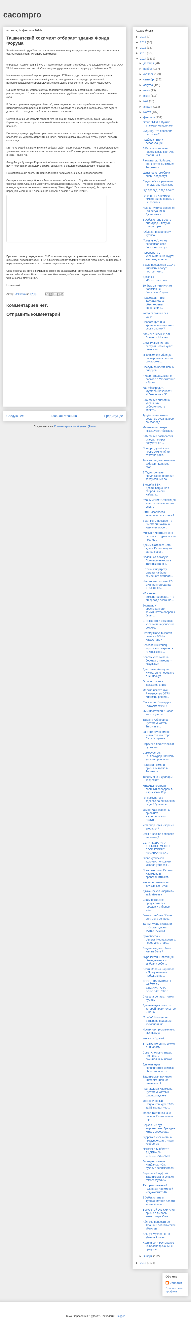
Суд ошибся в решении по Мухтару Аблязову (158, 183)
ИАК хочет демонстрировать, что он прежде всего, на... (158, 597)
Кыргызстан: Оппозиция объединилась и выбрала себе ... (158, 960)
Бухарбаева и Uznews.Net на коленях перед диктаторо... (159, 939)
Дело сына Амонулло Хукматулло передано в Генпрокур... (158, 673)
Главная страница (64, 416)
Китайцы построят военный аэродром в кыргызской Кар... (157, 789)
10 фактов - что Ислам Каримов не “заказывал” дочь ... (157, 289)
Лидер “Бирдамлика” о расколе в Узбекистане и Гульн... (159, 379)
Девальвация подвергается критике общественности (158, 1068)
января (148, 1256)
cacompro (22, 14)
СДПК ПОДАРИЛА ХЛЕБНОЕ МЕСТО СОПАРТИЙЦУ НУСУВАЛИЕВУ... (156, 847)
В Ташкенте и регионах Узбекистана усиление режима (158, 624)
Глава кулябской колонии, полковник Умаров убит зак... (157, 861)
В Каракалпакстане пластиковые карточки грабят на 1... (158, 152)
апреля (148, 106)
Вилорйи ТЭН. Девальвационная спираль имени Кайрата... (156, 489)
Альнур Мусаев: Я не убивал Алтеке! (156, 1235)
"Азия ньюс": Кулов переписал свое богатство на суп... (156, 244)
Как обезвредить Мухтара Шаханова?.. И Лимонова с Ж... (158, 391)
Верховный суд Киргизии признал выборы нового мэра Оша (159, 1213)
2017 (143, 42)
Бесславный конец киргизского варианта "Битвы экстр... (158, 648)
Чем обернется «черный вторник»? (158, 827)
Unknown (176, 1282)
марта (147, 112)
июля (147, 90)
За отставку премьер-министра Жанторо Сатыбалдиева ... (157, 735)
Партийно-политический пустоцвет (158, 745)
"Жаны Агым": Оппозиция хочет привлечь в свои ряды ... (159, 503)
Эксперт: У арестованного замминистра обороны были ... (159, 610)
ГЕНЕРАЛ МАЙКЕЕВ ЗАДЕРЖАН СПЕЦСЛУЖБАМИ (156, 1153)
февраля (149, 117)
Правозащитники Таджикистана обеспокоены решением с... (154, 302)
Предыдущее (113, 416)
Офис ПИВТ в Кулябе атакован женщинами (158, 124)
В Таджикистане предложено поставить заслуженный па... (159, 476)
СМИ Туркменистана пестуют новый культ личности (157, 346)
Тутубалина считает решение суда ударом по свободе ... (158, 419)
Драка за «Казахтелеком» (155, 278)
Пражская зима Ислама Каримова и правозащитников (158, 874)
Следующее (15, 416)
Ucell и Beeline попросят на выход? (158, 835)
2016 (143, 47)
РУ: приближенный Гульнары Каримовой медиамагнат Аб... (158, 1189)
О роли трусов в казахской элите (155, 683)
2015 (143, 53)
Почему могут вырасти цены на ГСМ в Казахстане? (157, 636)
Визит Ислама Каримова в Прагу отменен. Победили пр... (158, 972)
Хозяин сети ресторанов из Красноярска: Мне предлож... (158, 1246)
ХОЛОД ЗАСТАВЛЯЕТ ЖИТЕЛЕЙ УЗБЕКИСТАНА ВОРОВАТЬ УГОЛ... (157, 986)
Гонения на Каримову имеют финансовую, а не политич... (158, 199)
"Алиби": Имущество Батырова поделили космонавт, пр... (157, 1021)
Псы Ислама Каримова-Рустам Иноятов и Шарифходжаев (158, 1092)
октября (148, 74)
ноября (148, 68)
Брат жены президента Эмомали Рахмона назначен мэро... (157, 524)
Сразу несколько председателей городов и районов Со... (156, 904)
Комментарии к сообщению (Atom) (75, 426)
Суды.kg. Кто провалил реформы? (157, 132)
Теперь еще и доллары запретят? (157, 778)
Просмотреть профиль (174, 1290)
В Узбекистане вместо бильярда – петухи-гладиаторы (157, 223)
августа (148, 85)
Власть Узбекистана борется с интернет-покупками (157, 660)
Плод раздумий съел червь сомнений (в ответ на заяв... (156, 452)
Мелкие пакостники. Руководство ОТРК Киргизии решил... (156, 693)
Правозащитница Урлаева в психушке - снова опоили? (158, 325)
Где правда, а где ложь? (158, 190)
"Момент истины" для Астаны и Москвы (157, 335)
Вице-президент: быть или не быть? (157, 950)
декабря (149, 63)
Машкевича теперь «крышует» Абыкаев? (158, 429)
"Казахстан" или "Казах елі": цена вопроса (157, 917)
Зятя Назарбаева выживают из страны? (158, 513)
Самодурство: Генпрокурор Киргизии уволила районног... (158, 756)
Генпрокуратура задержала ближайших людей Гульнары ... (159, 801)
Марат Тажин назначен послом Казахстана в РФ (158, 1116)
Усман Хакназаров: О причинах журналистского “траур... (156, 814)
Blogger (120, 1315)
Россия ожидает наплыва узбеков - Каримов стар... (159, 464)
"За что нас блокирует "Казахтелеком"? (157, 704)
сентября (149, 79)
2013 (143, 1262)
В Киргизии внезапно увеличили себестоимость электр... (156, 404)
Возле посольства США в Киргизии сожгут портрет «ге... (159, 268)
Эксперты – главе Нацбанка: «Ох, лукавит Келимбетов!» (158, 1165)
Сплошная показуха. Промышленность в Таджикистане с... (157, 560)
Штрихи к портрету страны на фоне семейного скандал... (158, 572)
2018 (143, 36)
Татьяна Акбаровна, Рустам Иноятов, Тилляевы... (156, 723)
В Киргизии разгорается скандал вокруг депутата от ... (158, 439)
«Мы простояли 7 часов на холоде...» (158, 712)
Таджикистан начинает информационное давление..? (157, 1080)
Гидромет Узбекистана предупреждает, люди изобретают (158, 1140)
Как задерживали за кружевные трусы (156, 884)
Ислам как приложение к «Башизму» (158, 1031)
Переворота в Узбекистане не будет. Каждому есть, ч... (158, 256)
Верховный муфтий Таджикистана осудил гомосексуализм (158, 1177)
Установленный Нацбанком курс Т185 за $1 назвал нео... (158, 1104)
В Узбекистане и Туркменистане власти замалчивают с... (159, 1201)
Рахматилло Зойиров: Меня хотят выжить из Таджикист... (158, 164)
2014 (143, 58)
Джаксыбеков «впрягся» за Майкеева (158, 892)
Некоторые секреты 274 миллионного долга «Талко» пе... (158, 585)
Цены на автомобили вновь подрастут (156, 174)
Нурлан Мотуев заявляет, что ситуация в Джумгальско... (159, 211)
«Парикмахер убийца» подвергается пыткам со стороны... (158, 358)
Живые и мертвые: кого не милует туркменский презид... (159, 536)
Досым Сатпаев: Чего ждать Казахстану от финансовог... (157, 548)
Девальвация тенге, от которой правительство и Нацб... (159, 1009)
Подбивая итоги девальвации (153, 141)
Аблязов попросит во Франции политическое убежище (159, 1225)
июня (147, 95)
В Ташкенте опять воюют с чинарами (159, 1045)
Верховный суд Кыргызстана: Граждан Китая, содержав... (159, 1128)
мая (146, 101)
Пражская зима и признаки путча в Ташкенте (155, 768)
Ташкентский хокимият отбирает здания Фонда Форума (157, 927)
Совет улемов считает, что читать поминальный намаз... (158, 1056)
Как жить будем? (153, 1038)
